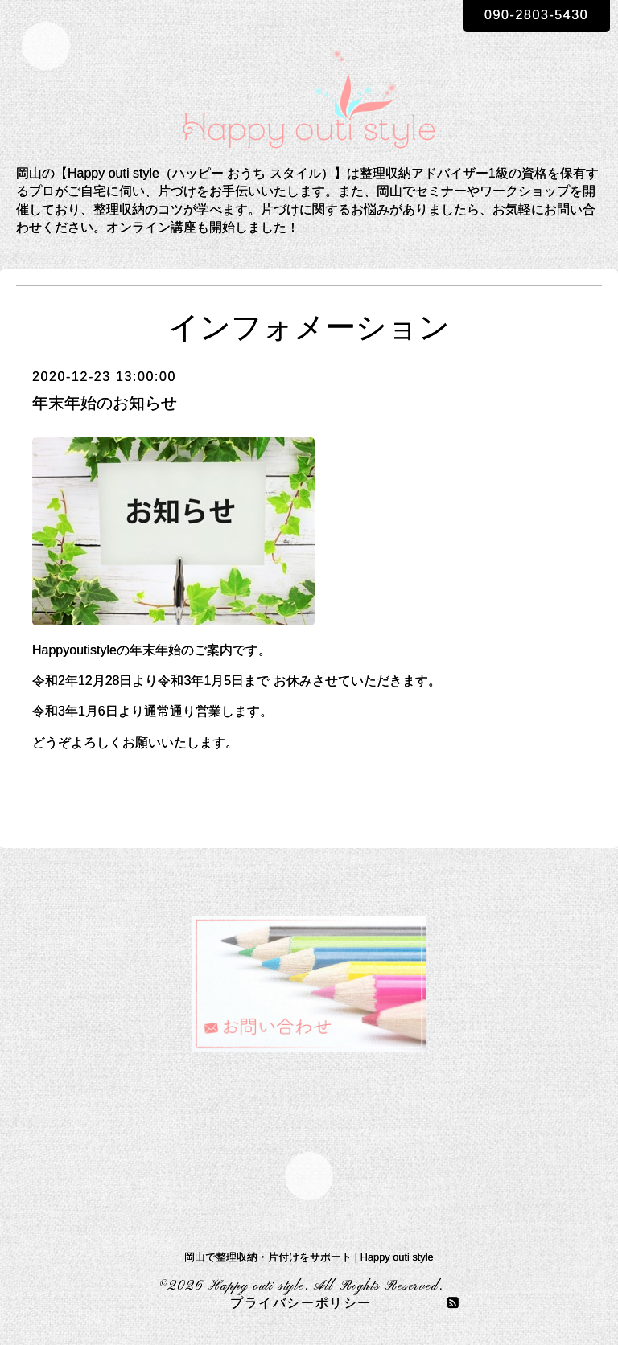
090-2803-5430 (536, 15)
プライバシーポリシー (301, 1304)
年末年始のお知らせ (104, 402)
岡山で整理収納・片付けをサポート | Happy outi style (308, 1257)
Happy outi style (256, 1286)
